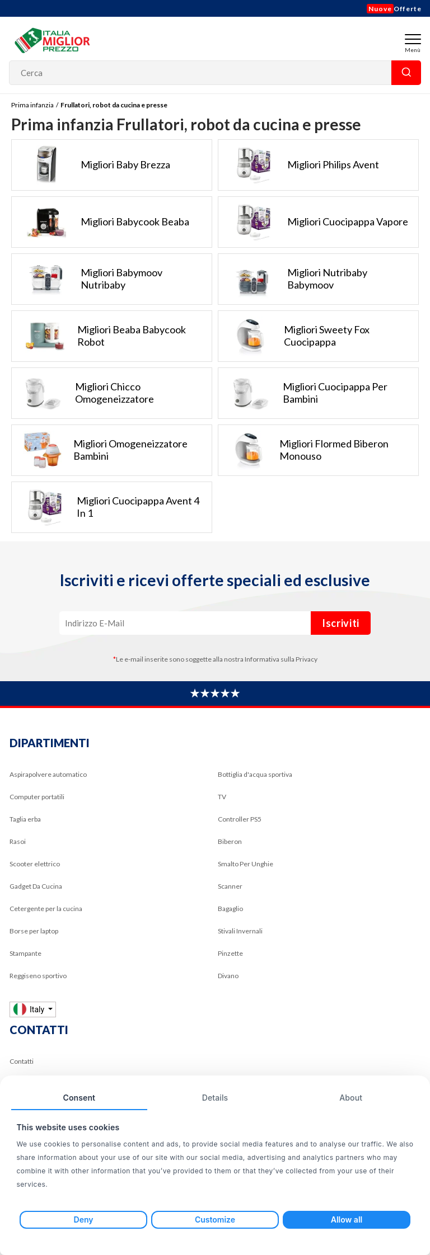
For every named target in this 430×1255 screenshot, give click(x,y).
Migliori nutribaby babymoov (292, 279)
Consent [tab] (79, 1097)
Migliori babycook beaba (100, 222)
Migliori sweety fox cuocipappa (294, 336)
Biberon (230, 841)
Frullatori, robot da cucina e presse (113, 105)
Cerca (406, 72)
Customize (215, 1219)
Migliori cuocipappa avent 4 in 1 (105, 507)
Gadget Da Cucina (36, 886)
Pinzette (230, 953)
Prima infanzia (32, 105)
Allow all (346, 1219)
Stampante (25, 953)
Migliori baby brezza (91, 165)
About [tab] (350, 1097)
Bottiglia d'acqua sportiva (255, 774)
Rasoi (18, 841)
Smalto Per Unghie (245, 864)
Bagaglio (230, 908)
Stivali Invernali (240, 931)
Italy (29, 1009)
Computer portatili (37, 796)
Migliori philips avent (298, 165)
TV (222, 796)
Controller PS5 (239, 819)
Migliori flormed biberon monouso (303, 450)
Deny (84, 1219)
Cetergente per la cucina (46, 908)
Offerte (394, 8)
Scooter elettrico (35, 864)
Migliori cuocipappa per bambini (302, 393)
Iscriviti (340, 623)
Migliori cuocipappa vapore (313, 222)
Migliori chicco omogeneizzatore (83, 393)
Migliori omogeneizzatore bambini (100, 450)
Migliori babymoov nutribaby (87, 278)
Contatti (22, 1061)
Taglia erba (25, 819)
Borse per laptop (34, 931)
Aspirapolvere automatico (48, 774)
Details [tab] (215, 1097)
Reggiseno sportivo (38, 975)
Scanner (230, 886)
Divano (228, 975)
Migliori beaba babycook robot (99, 336)
